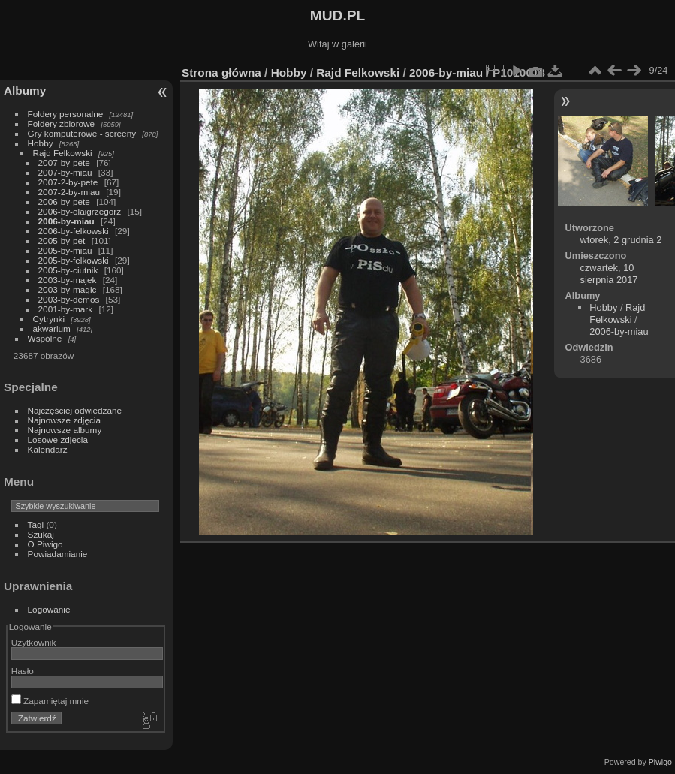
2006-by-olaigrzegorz (80, 211)
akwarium (52, 328)
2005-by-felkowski (73, 260)
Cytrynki (49, 319)
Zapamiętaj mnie (50, 701)
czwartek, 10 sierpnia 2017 (609, 273)
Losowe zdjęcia (58, 439)
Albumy (25, 90)
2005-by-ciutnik (68, 270)
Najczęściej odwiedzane (75, 410)
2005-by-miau (65, 250)
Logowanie (49, 609)
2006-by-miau (66, 221)
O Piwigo (45, 544)
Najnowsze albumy (65, 430)
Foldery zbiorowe (61, 123)
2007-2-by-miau (69, 192)
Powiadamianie (58, 554)
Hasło (22, 671)
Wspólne (45, 338)
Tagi (36, 524)
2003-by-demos (69, 299)
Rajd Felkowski (62, 153)
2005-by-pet (62, 240)
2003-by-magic (67, 289)
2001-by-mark (65, 309)
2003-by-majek (67, 280)
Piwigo (660, 761)
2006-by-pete (64, 201)
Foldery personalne (66, 114)
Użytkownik (33, 642)
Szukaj (41, 534)
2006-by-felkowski (73, 231)
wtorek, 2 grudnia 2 (621, 239)
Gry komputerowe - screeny (82, 133)
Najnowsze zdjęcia (64, 420)
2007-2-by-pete (68, 182)
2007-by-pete (64, 162)
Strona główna (221, 72)
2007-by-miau (65, 172)
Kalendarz (48, 449)
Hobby (40, 143)
